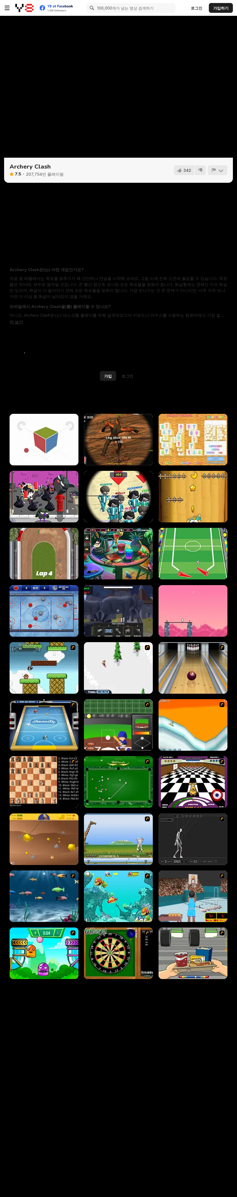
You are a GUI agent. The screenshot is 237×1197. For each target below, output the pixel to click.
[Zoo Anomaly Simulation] (118, 611)
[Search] (91, 8)
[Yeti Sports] (118, 839)
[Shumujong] (193, 439)
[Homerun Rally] (118, 725)
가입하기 (221, 8)
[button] (16, 322)
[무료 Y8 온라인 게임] (24, 8)
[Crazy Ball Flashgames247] (44, 953)
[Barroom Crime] (118, 553)
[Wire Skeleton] (193, 839)
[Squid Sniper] (118, 496)
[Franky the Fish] (44, 896)
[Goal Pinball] (193, 553)
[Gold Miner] (44, 839)
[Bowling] (193, 668)
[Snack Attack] (193, 953)
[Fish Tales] (118, 896)
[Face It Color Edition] (44, 439)
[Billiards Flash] (118, 782)
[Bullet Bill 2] (44, 668)
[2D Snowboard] (118, 668)
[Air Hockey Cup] (44, 611)
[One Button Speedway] (44, 553)
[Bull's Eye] (118, 953)
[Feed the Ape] (193, 496)
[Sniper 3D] (118, 439)
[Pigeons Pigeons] (44, 496)
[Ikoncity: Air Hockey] (44, 725)
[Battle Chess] (44, 782)
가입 (108, 376)
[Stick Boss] (193, 611)
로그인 (196, 8)
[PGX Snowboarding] (193, 725)
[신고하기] (217, 170)
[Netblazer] (193, 896)
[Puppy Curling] (193, 782)
